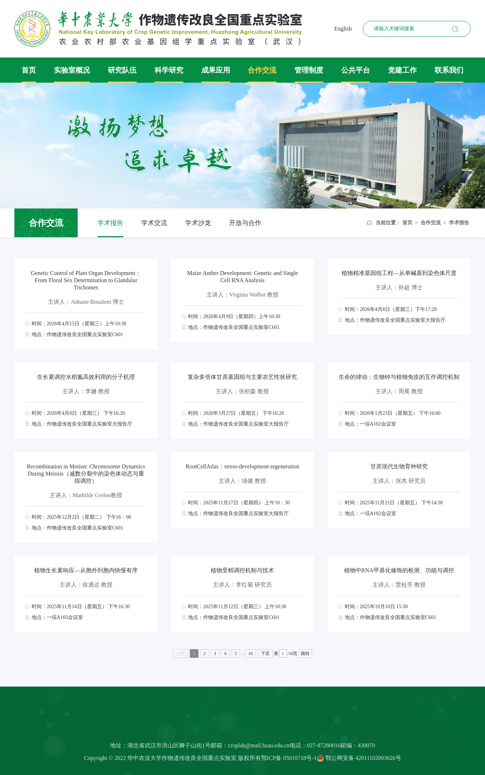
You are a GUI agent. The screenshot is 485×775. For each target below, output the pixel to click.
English (343, 29)
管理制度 (308, 70)
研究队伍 (122, 70)
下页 (265, 653)
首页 (29, 70)
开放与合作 (245, 222)
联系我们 (449, 70)
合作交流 (262, 70)
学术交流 (154, 222)
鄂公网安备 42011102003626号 (359, 761)
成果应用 (215, 70)
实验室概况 (72, 70)
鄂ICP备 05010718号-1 (288, 761)
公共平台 (355, 70)
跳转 (305, 653)
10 (250, 653)
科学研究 (169, 70)
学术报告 (110, 222)
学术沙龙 (198, 222)
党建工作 (402, 70)
